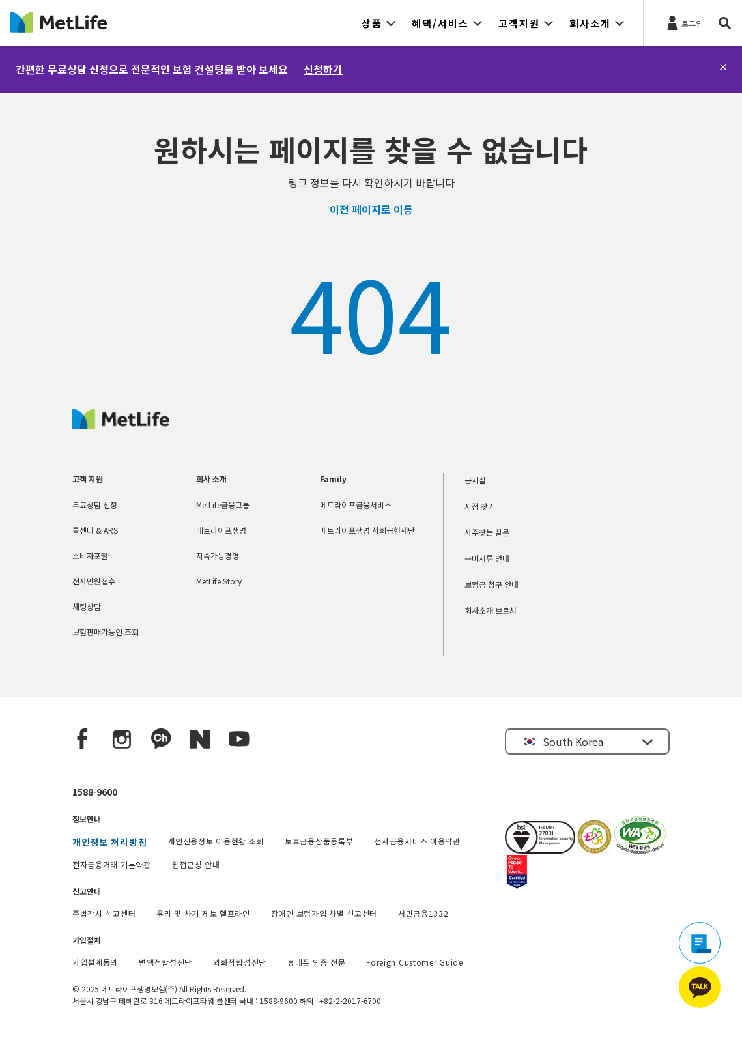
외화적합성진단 (239, 962)
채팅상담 (86, 606)
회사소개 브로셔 (490, 610)
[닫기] (723, 67)
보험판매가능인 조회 (105, 631)
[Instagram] (121, 739)
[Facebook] (82, 739)
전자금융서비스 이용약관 (417, 840)
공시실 (475, 479)
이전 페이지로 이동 (371, 209)
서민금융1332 (423, 913)
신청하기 (323, 69)
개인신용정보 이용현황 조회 (215, 840)
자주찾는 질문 (486, 532)
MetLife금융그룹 (223, 504)
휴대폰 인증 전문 (316, 962)
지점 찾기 (479, 506)
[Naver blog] (200, 739)
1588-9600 (94, 791)
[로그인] (683, 22)
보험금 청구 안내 (491, 584)
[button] (379, 23)
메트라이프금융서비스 (356, 504)
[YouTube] (239, 739)
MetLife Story (219, 580)
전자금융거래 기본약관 (111, 864)
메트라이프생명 (221, 530)
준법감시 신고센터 (104, 913)
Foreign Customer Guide (414, 962)
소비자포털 (90, 555)
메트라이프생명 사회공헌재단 (367, 530)
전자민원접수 (93, 580)
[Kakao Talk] (160, 739)
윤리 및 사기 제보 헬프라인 (203, 913)
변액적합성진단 (165, 962)
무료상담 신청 (94, 504)
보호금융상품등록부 (319, 840)
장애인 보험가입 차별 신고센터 (324, 913)
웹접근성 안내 (196, 864)
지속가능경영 (217, 555)
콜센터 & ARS (95, 530)
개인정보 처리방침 (109, 841)
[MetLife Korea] (120, 425)
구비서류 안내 (486, 558)
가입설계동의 (95, 962)
